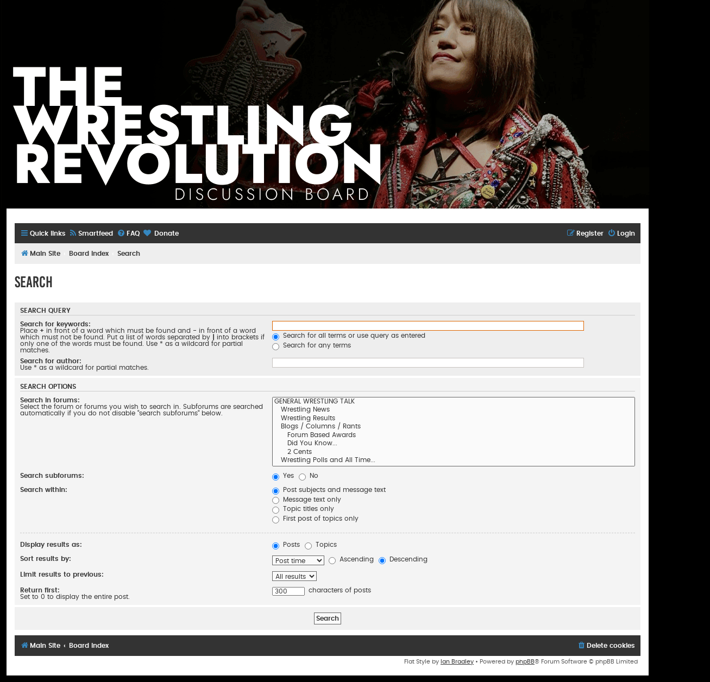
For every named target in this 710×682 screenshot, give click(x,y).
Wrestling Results (453, 419)
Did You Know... (453, 444)
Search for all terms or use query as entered (348, 335)
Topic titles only (303, 509)
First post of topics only (315, 518)
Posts (286, 544)
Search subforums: (52, 475)
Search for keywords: (55, 324)
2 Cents (453, 453)
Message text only (306, 499)
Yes (283, 475)
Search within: (43, 490)
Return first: (40, 590)
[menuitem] (90, 233)
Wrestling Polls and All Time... (453, 461)
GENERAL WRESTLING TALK (453, 402)
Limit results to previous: (62, 574)
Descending (403, 559)
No (308, 475)
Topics (321, 544)
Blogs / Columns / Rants (453, 427)
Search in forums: (50, 400)
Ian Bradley (457, 662)
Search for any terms (311, 345)
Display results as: (51, 544)
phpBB (525, 662)
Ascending (351, 559)
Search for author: (50, 361)
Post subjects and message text (329, 490)
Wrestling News (453, 410)
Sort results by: (45, 558)
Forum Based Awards (453, 436)
